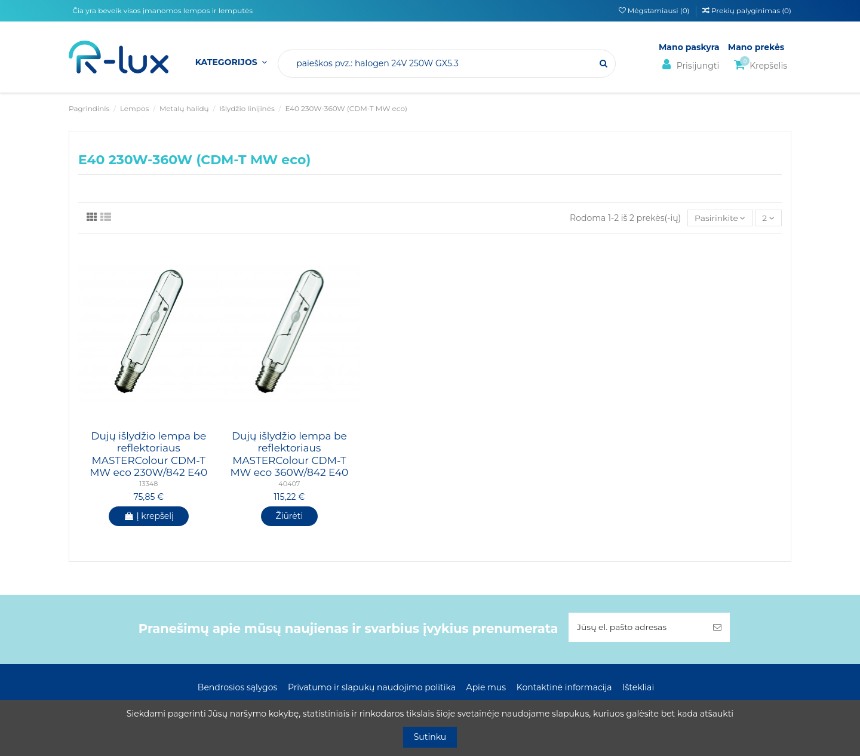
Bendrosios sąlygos (237, 687)
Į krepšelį (149, 516)
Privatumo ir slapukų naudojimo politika (372, 687)
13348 (148, 484)
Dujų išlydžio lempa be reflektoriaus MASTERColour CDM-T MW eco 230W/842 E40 (148, 454)
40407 (289, 484)
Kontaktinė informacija (564, 687)
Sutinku (430, 737)
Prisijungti (689, 65)
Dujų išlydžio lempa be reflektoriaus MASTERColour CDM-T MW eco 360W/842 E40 (289, 454)
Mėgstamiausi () (655, 10)
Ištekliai (638, 687)
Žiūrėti (289, 516)
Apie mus (486, 687)
